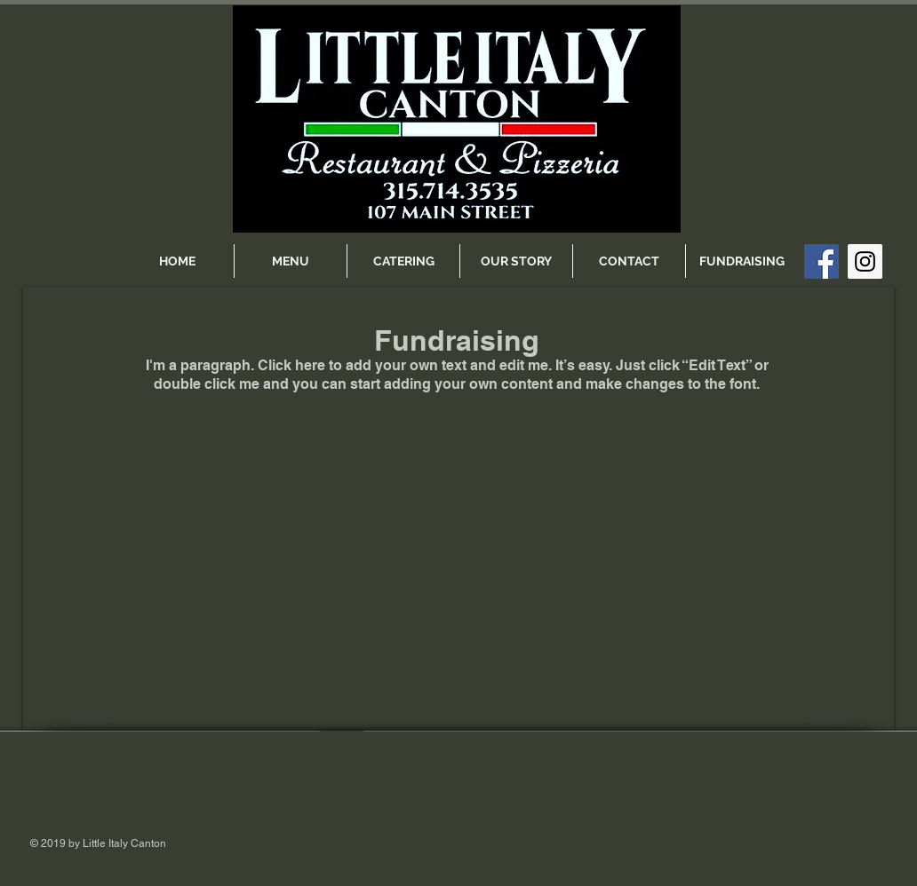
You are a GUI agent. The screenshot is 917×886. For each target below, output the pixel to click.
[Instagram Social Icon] (865, 261)
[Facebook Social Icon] (821, 261)
